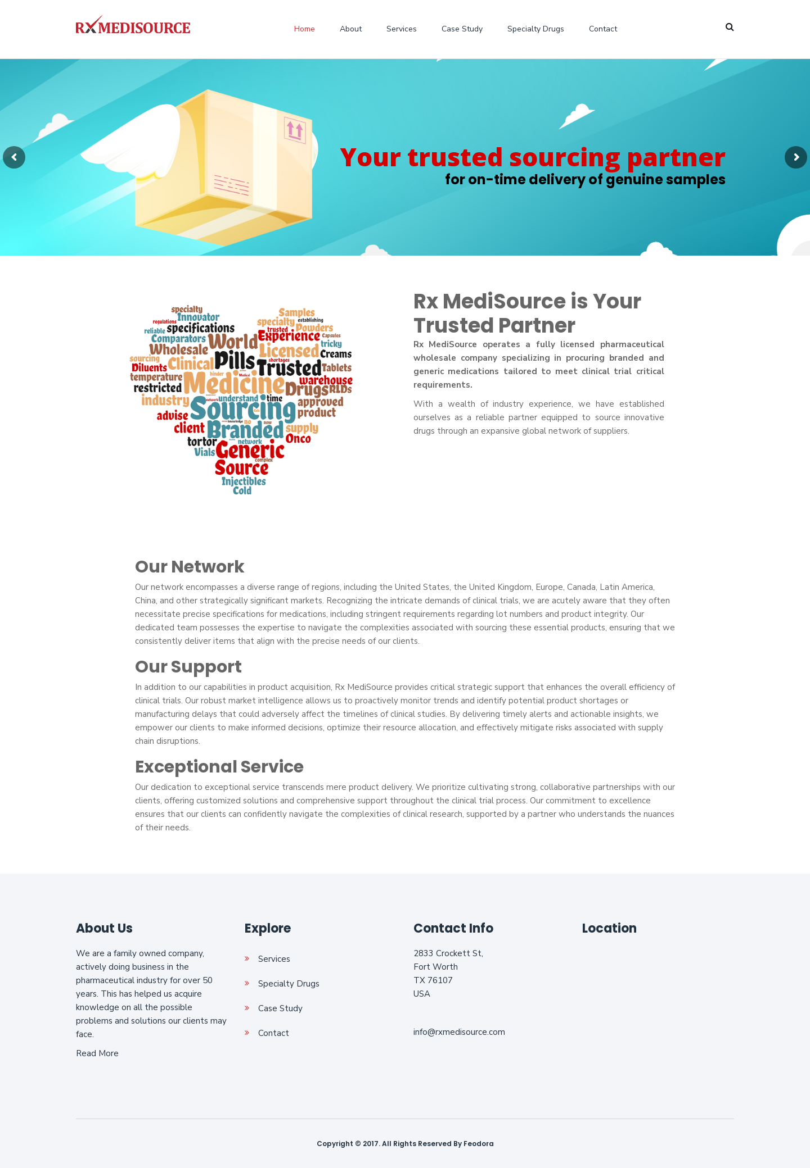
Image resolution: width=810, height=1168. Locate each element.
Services (401, 29)
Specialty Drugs (535, 29)
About (351, 29)
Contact (603, 29)
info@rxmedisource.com (459, 1032)
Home (304, 29)
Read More (97, 1053)
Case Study (462, 29)
